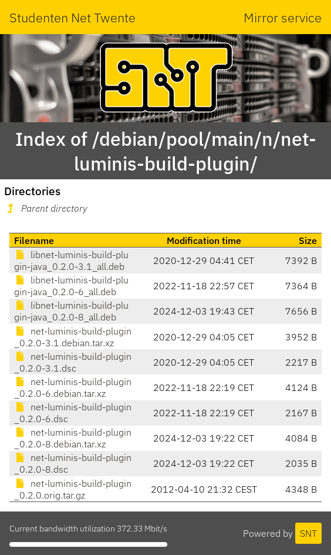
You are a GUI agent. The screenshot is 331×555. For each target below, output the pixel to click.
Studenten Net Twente (72, 17)
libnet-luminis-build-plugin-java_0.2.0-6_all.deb (71, 285)
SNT (308, 533)
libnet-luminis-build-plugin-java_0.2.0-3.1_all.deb (71, 260)
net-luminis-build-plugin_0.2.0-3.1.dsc (72, 362)
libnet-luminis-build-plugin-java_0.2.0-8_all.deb (71, 311)
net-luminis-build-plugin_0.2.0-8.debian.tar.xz (72, 438)
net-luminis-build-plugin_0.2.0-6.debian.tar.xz (72, 387)
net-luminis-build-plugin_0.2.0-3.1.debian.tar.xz (72, 337)
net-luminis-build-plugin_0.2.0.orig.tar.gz (72, 489)
